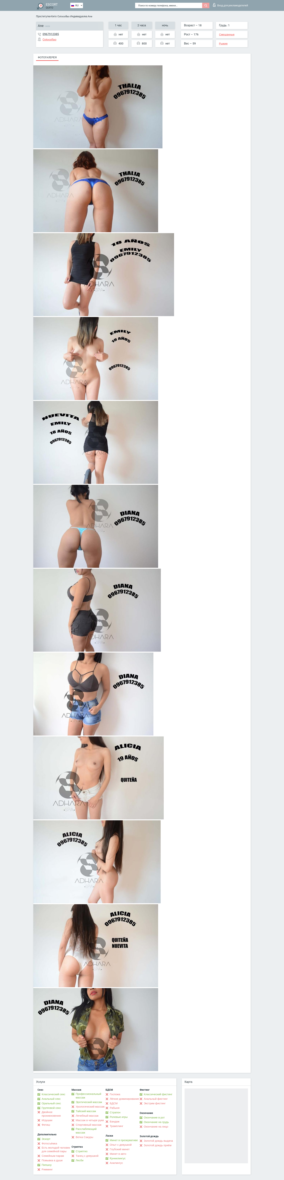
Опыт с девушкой (121, 1144)
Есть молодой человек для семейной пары (56, 1149)
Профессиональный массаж (88, 1095)
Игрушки (47, 1120)
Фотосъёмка (49, 1143)
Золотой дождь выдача (158, 1140)
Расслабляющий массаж (86, 1130)
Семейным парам (53, 1155)
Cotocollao (63, 16)
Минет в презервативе (124, 1140)
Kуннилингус (118, 1158)
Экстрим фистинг (155, 1103)
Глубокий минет (120, 1149)
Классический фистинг (158, 1094)
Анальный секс (51, 1098)
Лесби (79, 1160)
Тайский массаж (86, 1111)
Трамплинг (116, 1126)
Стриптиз (81, 1151)
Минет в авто (118, 1153)
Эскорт (46, 1139)
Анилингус (116, 1163)
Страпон (115, 1112)
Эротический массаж (89, 1102)
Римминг (47, 1169)
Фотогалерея (47, 57)
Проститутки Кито (46, 16)
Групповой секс (51, 1108)
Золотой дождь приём (157, 1145)
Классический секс (53, 1094)
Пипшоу (47, 1165)
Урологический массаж (90, 1106)
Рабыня (115, 1108)
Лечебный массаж (87, 1115)
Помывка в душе (52, 1160)
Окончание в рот (154, 1117)
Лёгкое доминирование (124, 1098)
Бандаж (115, 1121)
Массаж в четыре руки (90, 1120)
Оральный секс (51, 1103)
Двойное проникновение (51, 1113)
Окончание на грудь (156, 1122)
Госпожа (115, 1094)
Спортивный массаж (88, 1124)
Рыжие (223, 43)
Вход (230, 5)
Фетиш (46, 1124)
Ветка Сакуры (84, 1137)
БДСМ (114, 1103)
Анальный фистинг (156, 1098)
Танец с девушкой (87, 1155)
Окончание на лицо (156, 1126)
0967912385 (51, 34)
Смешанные (227, 34)
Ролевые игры (119, 1117)
